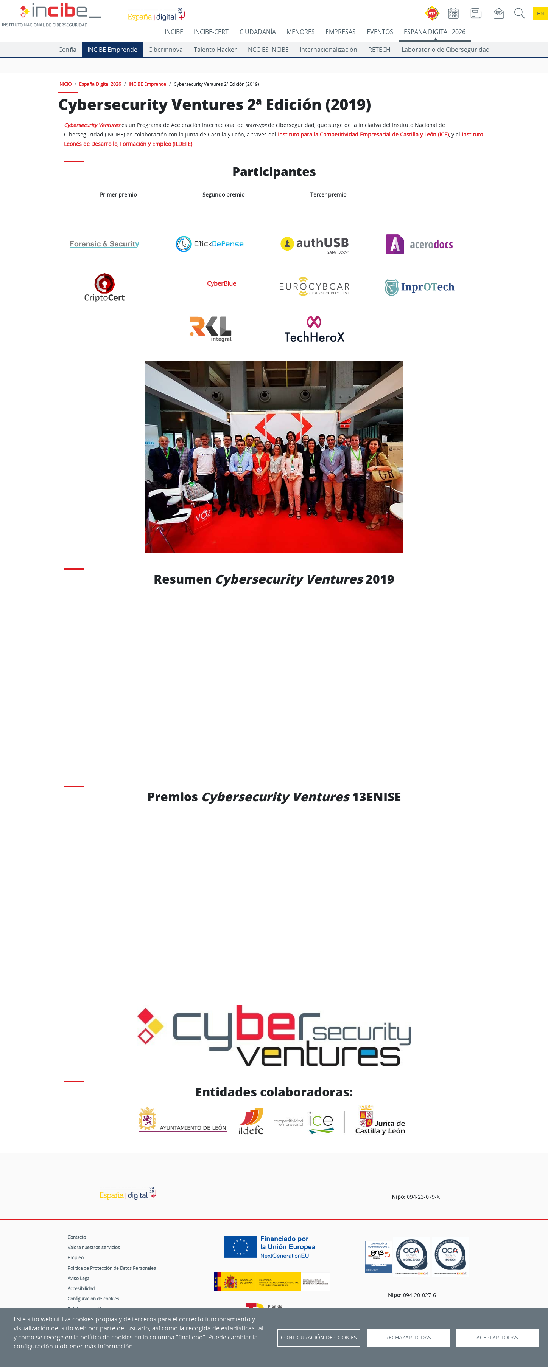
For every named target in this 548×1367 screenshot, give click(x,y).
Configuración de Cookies (319, 1337)
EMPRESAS (340, 32)
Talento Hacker (215, 49)
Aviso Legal (79, 1278)
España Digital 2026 (100, 84)
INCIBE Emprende (112, 49)
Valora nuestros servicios (94, 1247)
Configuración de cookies (93, 1299)
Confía (67, 49)
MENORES (300, 32)
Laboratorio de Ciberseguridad (446, 49)
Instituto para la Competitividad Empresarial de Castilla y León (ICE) (363, 134)
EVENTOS (380, 32)
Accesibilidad (81, 1288)
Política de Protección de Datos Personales (112, 1268)
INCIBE (174, 32)
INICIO (65, 84)
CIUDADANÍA (258, 32)
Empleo (76, 1257)
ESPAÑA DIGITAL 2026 (434, 32)
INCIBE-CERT (211, 32)
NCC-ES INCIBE (268, 49)
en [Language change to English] (540, 13)
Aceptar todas (497, 1337)
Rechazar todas (408, 1337)
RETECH (379, 49)
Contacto (77, 1237)
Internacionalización (328, 49)
